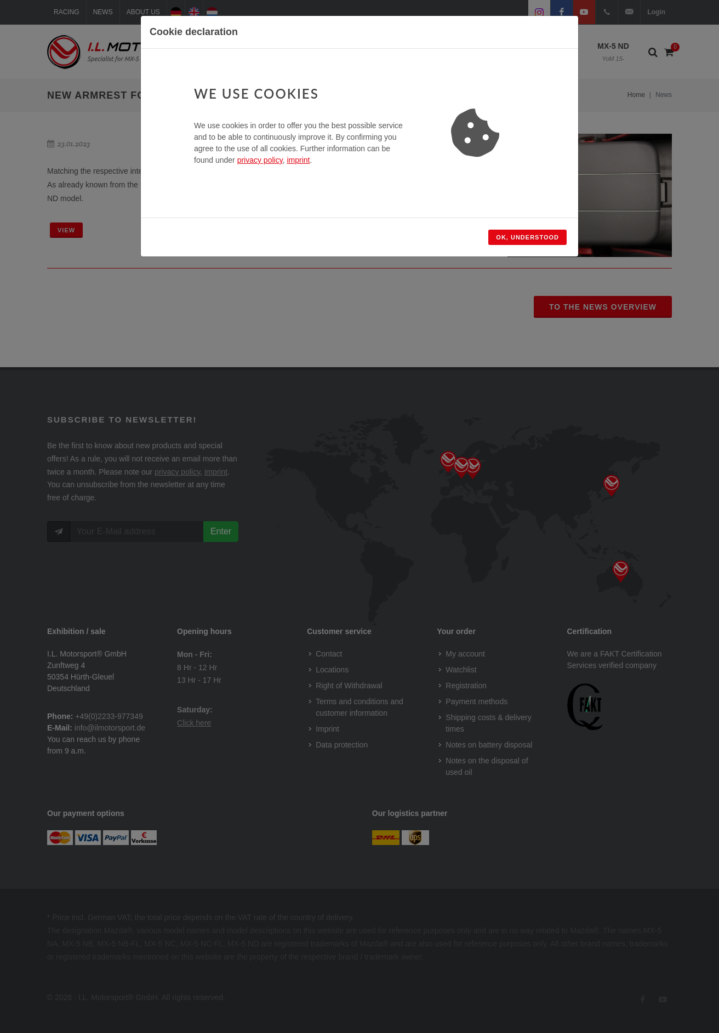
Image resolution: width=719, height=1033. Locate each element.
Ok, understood (527, 237)
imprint (298, 160)
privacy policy (260, 160)
